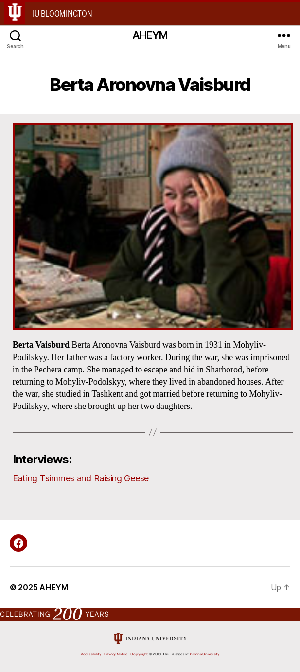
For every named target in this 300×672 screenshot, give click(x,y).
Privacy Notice (115, 654)
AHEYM (150, 35)
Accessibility (91, 654)
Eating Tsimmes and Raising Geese (81, 478)
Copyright (139, 654)
